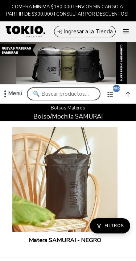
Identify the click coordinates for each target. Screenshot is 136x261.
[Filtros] (110, 225)
